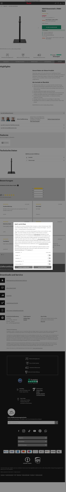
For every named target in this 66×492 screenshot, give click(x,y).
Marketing (17, 258)
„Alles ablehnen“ (37, 234)
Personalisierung (18, 261)
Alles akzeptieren (42, 267)
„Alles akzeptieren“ (41, 238)
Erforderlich (17, 252)
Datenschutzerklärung (19, 249)
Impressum (29, 249)
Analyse (17, 255)
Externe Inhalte (18, 264)
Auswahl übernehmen (23, 267)
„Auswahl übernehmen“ (43, 243)
